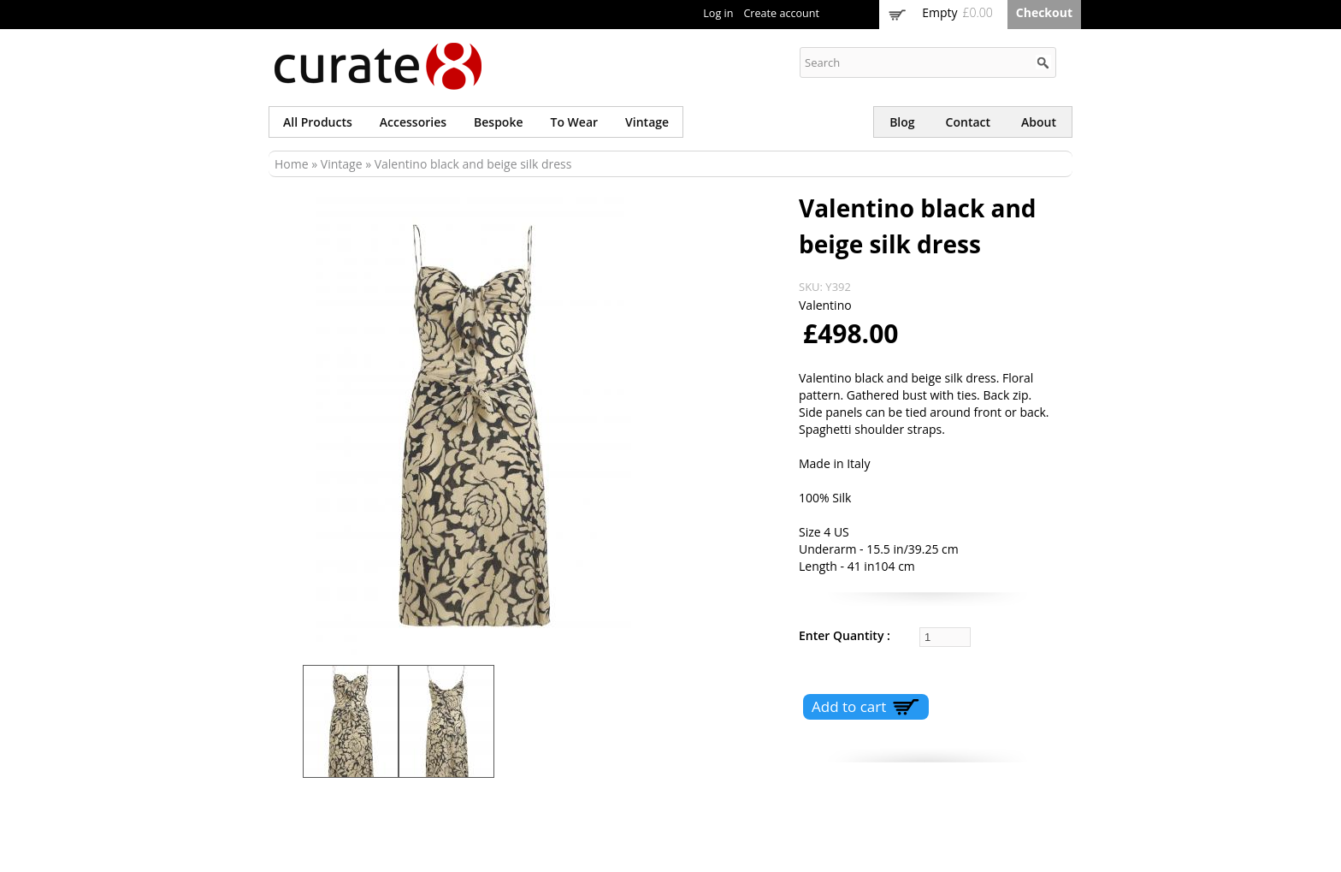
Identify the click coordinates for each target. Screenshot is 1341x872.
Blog (901, 122)
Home (292, 164)
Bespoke (498, 122)
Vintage (647, 122)
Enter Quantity (843, 635)
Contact (968, 122)
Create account (781, 13)
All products (317, 122)
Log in (718, 13)
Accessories (413, 122)
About (1038, 122)
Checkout (1044, 12)
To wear (575, 122)
